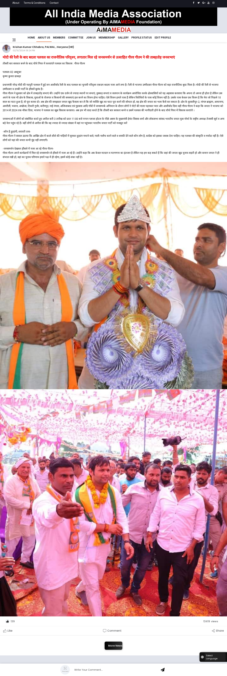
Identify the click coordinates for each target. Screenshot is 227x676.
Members (59, 37)
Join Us (91, 37)
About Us (44, 37)
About (15, 2)
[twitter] (198, 3)
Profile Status (141, 37)
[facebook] (193, 3)
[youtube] (208, 3)
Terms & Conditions (34, 2)
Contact (54, 2)
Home (31, 37)
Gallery (123, 37)
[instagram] (213, 3)
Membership (107, 37)
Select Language (211, 657)
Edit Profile (163, 37)
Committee (75, 37)
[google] (203, 3)
